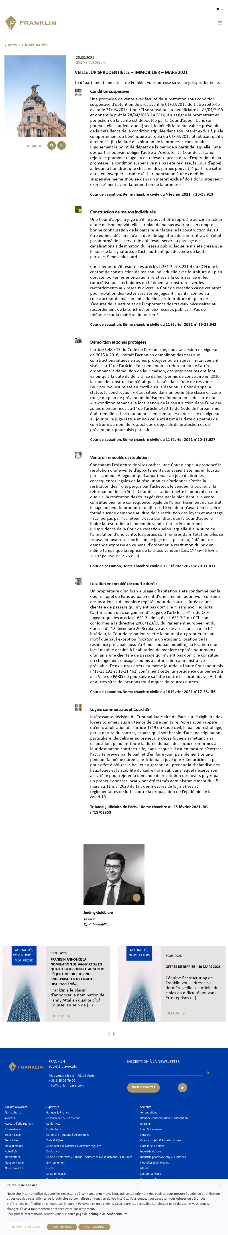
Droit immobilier (96, 922)
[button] (220, 23)
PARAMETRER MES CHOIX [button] (25, 1227)
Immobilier (116, 83)
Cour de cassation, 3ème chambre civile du (130, 194)
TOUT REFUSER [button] (59, 1227)
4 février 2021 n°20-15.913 (194, 194)
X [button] (220, 1186)
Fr (220, 9)
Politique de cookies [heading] (22, 1186)
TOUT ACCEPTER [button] (91, 1227)
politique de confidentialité (108, 1215)
